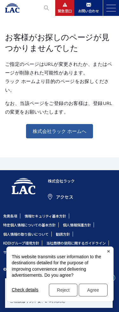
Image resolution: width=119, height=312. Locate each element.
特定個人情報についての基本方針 (29, 224)
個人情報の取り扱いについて (26, 234)
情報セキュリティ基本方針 (45, 215)
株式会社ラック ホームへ (59, 131)
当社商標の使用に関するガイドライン (76, 243)
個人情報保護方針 (77, 224)
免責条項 (10, 215)
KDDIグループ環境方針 (21, 243)
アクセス (64, 197)
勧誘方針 (63, 234)
